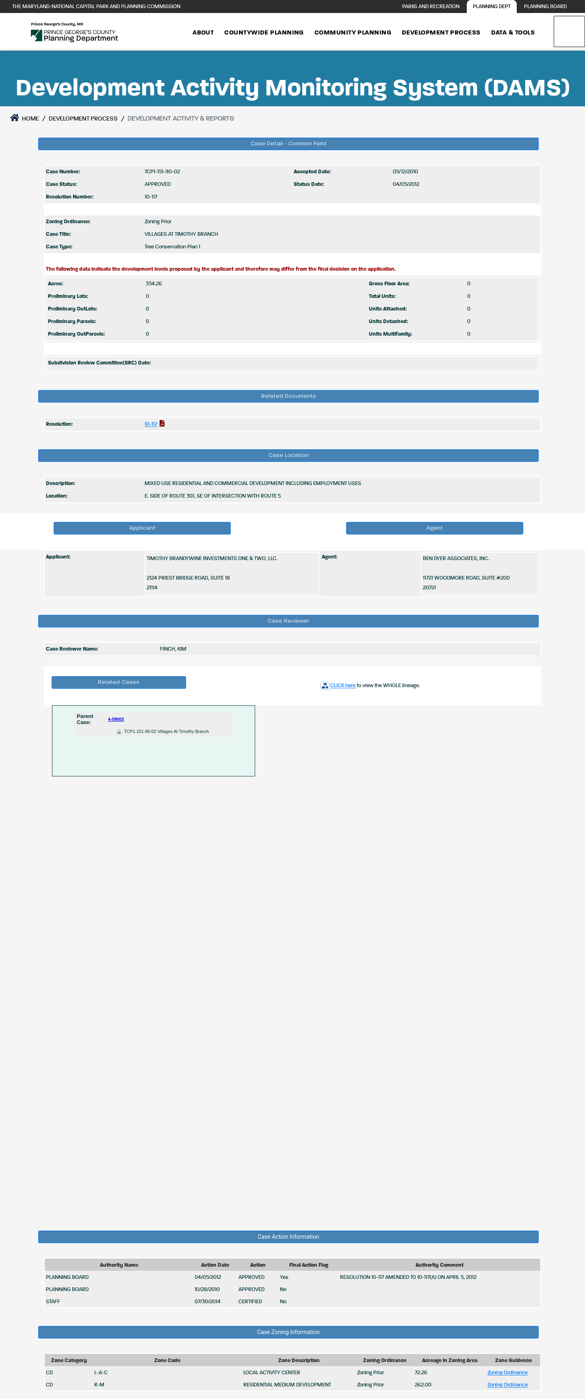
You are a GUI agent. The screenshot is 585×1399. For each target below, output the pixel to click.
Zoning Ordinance (508, 1372)
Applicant (142, 528)
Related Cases (118, 682)
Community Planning (352, 33)
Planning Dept (492, 6)
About (203, 33)
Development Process (441, 33)
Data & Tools (513, 33)
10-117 (151, 424)
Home (24, 118)
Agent (435, 528)
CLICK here (337, 685)
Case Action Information (288, 1236)
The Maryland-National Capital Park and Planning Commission (96, 6)
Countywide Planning (264, 33)
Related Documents (288, 396)
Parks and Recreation (430, 6)
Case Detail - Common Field (288, 144)
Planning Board (545, 6)
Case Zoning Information (288, 1332)
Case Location (289, 455)
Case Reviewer (289, 621)
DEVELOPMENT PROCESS (83, 119)
